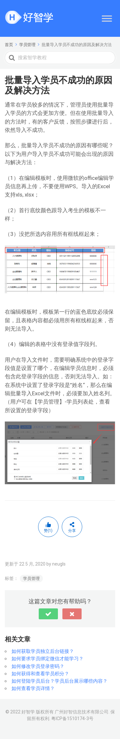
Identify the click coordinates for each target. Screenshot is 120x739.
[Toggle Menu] (107, 18)
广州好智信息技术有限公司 (81, 711)
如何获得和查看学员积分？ (40, 674)
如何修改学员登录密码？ (38, 666)
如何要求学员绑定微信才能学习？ (48, 659)
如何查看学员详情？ (33, 688)
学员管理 (31, 578)
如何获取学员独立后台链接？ (43, 651)
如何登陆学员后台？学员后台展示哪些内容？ (60, 681)
